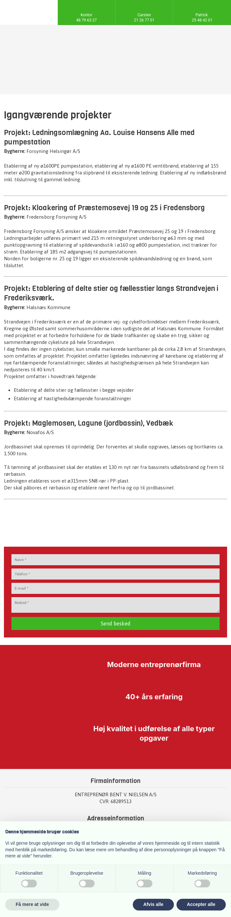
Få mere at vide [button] (32, 904)
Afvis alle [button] (153, 904)
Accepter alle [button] (201, 904)
